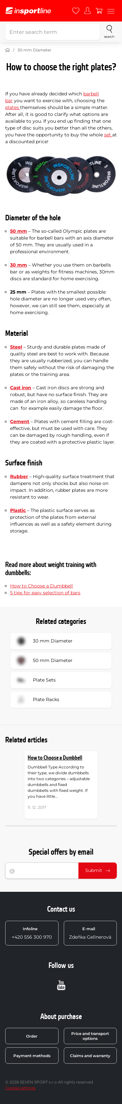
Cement (19, 421)
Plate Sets (35, 680)
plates (12, 107)
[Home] (7, 50)
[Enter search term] (52, 32)
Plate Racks (37, 699)
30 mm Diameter (34, 50)
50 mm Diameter (44, 660)
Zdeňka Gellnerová (90, 933)
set (108, 135)
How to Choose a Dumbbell (41, 586)
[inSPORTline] (28, 11)
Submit (97, 870)
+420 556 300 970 (32, 933)
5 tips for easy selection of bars (45, 593)
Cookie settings (20, 1087)
